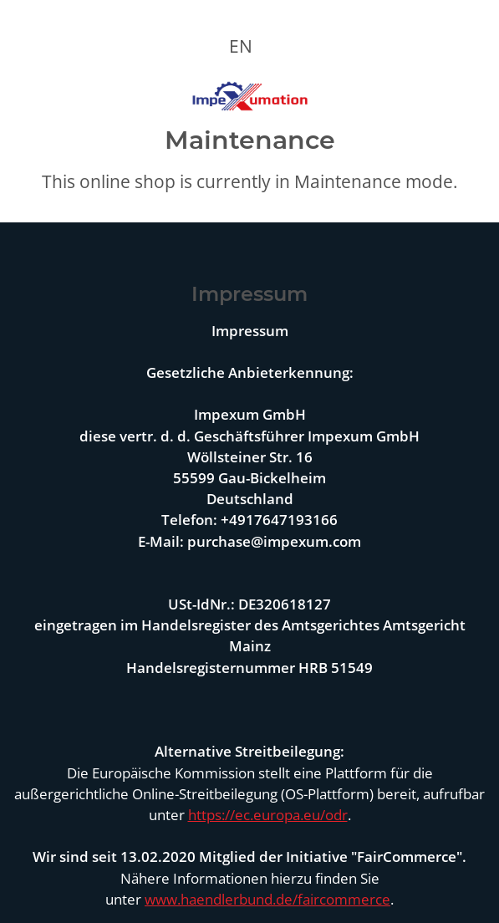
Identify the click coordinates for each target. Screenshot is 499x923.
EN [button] (240, 46)
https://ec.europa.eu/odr (268, 814)
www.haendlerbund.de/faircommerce (267, 899)
